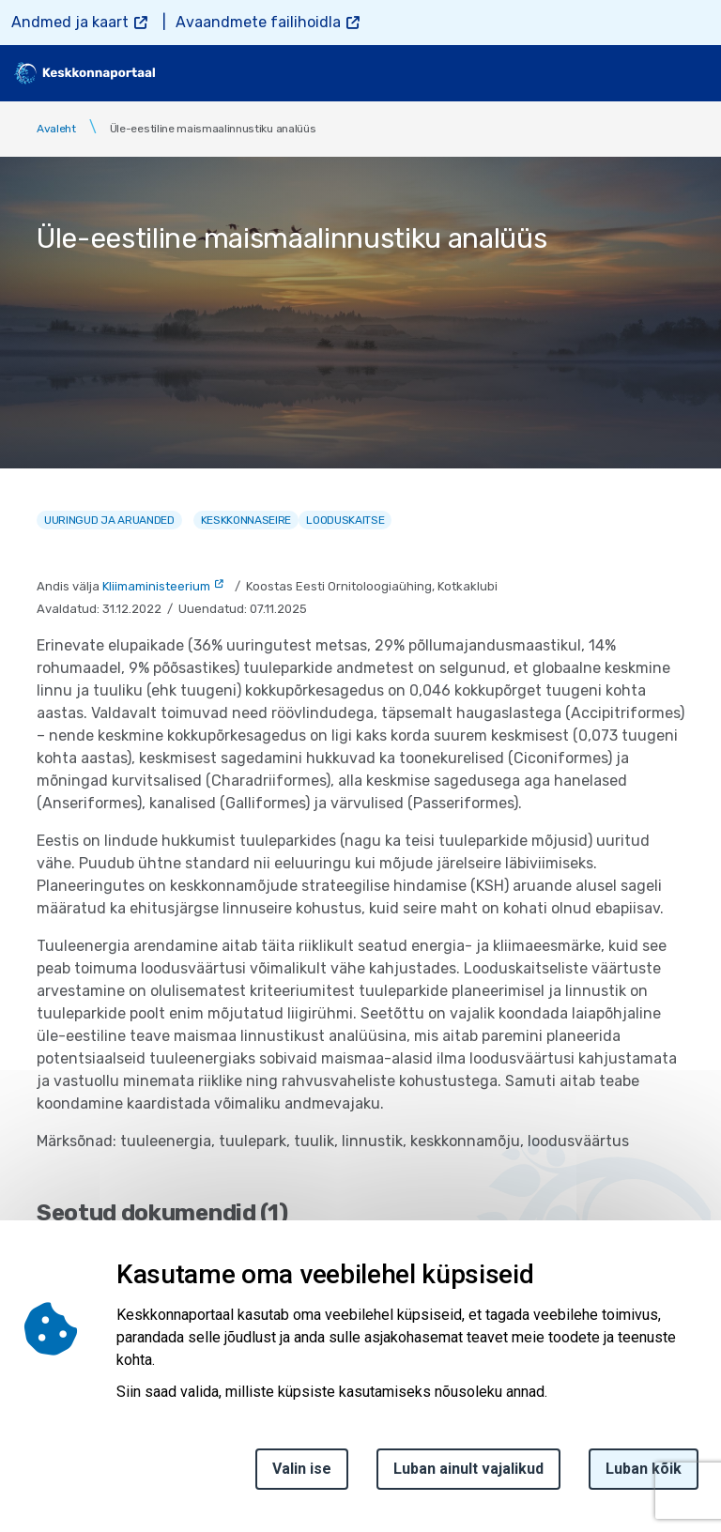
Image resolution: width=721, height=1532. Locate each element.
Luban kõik (644, 1469)
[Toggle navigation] (693, 73)
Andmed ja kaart (70, 22)
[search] (643, 73)
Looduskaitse (345, 520)
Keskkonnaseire (246, 520)
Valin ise (301, 1469)
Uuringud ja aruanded (109, 520)
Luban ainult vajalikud (468, 1469)
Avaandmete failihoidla (258, 22)
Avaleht (56, 128)
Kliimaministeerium (156, 586)
